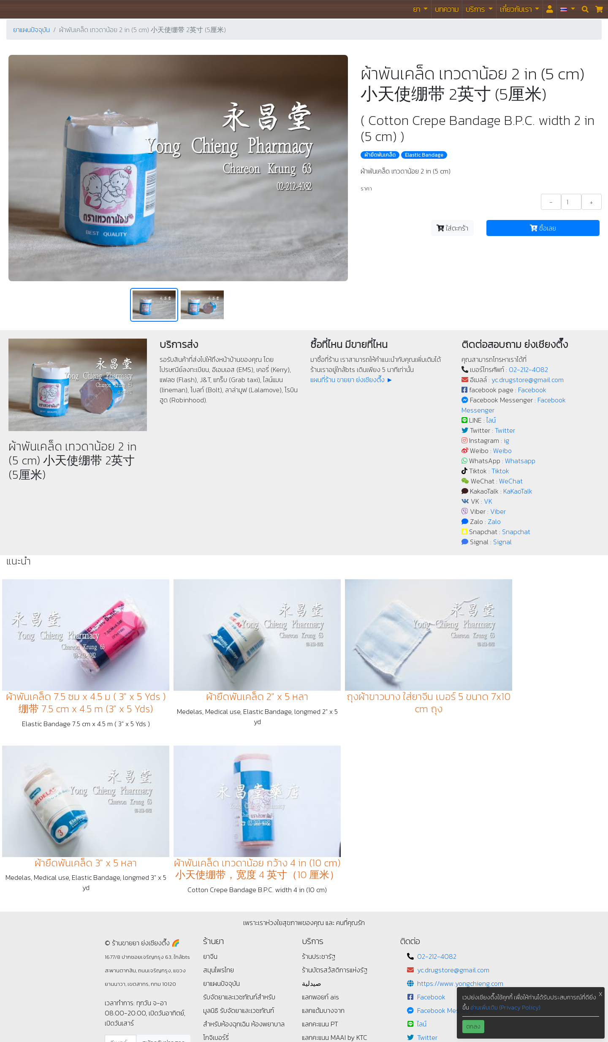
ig (506, 440)
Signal (502, 542)
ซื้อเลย (543, 228)
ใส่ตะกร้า (452, 228)
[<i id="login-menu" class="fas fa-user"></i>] (549, 9)
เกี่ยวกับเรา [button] (516, 9)
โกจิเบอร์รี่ (216, 859)
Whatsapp (520, 461)
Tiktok (500, 471)
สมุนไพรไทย (218, 791)
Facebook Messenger (448, 832)
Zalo (494, 521)
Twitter (505, 430)
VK (488, 501)
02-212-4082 (528, 369)
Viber (498, 511)
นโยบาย (213, 872)
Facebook (532, 390)
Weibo (502, 450)
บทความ (447, 9)
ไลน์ (491, 420)
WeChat (511, 481)
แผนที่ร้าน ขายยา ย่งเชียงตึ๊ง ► (351, 379)
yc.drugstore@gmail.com (527, 379)
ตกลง (473, 1026)
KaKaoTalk (517, 491)
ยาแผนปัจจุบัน (31, 29)
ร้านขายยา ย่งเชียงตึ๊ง (25, 9)
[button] (567, 9)
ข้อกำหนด (216, 886)
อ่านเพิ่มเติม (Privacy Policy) (505, 1007)
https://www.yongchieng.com (460, 805)
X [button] (601, 994)
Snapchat (516, 531)
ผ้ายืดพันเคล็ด (380, 155)
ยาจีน (210, 778)
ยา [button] (417, 9)
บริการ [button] (476, 9)
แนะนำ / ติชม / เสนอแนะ (234, 899)
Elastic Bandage (424, 155)
